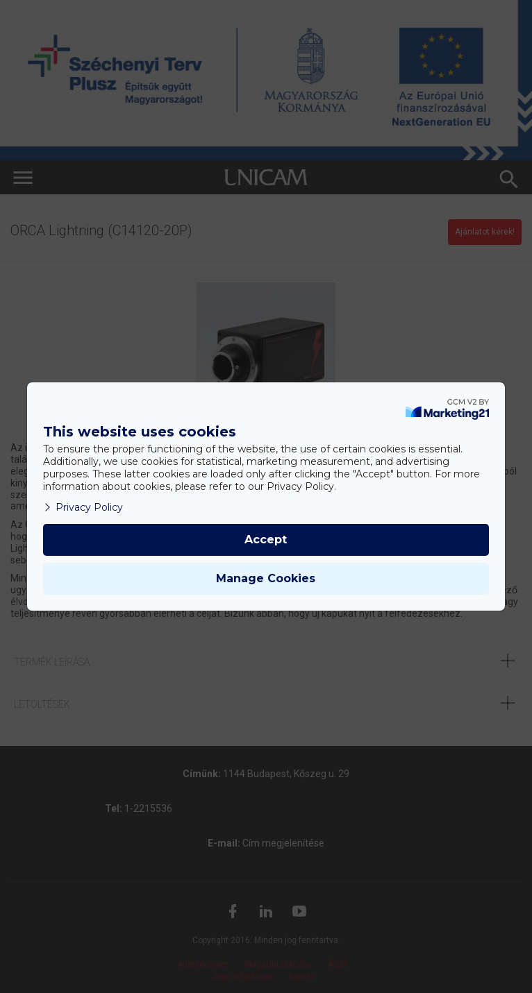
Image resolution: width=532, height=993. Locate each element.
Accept (265, 539)
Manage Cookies (265, 578)
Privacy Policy (83, 507)
